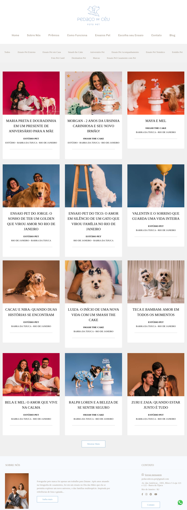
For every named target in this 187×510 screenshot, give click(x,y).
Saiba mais (47, 498)
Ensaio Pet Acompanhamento (125, 52)
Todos (7, 52)
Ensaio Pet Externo (27, 52)
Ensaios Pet (102, 35)
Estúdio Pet (177, 52)
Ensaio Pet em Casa (52, 52)
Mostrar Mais (93, 444)
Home (15, 35)
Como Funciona (77, 35)
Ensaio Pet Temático (155, 52)
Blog (172, 35)
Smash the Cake (75, 52)
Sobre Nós (34, 35)
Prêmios (53, 35)
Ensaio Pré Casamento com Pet (121, 58)
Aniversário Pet (97, 52)
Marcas (96, 58)
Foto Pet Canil (58, 58)
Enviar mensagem (153, 474)
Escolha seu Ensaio (130, 35)
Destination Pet (79, 58)
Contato (156, 35)
